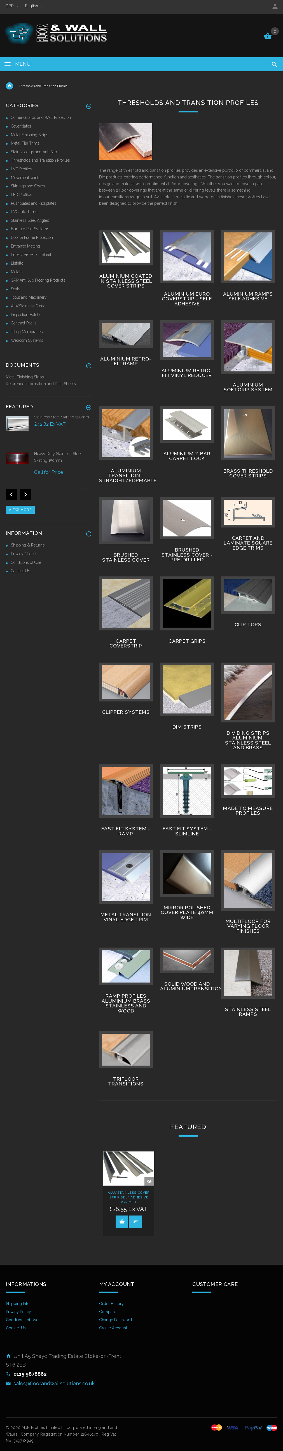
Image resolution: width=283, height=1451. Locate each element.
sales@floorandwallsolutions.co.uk (54, 1383)
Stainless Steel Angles (30, 220)
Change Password (115, 1320)
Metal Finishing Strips (29, 135)
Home (9, 85)
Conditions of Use (26, 562)
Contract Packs (23, 323)
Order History (111, 1303)
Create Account (113, 1328)
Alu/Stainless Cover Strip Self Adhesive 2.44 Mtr (128, 1197)
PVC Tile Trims (24, 211)
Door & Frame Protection (32, 237)
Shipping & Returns (28, 545)
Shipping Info (18, 1303)
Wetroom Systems (27, 340)
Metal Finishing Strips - (26, 377)
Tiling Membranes (27, 331)
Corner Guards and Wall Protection (41, 117)
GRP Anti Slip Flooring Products (38, 280)
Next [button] (25, 494)
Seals (15, 289)
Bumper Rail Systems (30, 229)
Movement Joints (25, 177)
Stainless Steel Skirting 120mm (61, 417)
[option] (48, 432)
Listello (17, 263)
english (34, 6)
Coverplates (21, 126)
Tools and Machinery (29, 297)
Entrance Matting (25, 246)
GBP (13, 6)
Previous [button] (11, 494)
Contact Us (20, 571)
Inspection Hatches (27, 314)
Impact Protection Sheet (31, 254)
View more (20, 510)
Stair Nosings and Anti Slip (34, 152)
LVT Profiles (21, 169)
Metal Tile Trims (25, 143)
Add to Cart (122, 1221)
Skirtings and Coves (28, 186)
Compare (107, 1311)
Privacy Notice (23, 554)
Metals (16, 272)
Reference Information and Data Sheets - (42, 383)
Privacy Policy (18, 1311)
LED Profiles (21, 194)
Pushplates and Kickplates (33, 203)
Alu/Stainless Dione (28, 306)
